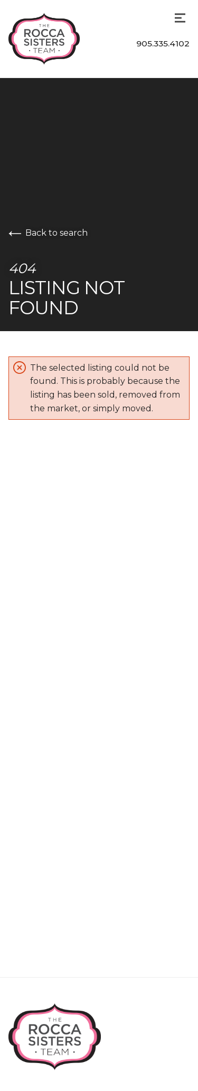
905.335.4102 (163, 44)
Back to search (48, 233)
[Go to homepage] (54, 39)
